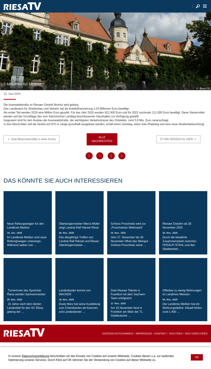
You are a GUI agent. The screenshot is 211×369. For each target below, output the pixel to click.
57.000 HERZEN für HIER (176, 143)
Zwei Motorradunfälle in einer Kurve (33, 143)
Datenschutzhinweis (117, 338)
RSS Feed (176, 338)
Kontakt (160, 338)
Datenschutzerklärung (35, 356)
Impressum (144, 338)
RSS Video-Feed (196, 338)
